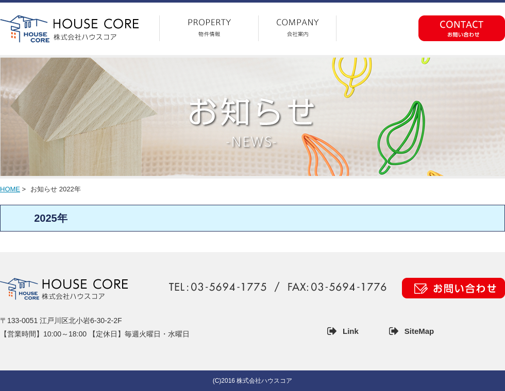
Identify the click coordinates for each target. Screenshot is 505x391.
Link (351, 331)
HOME (10, 189)
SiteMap (419, 331)
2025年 (51, 218)
